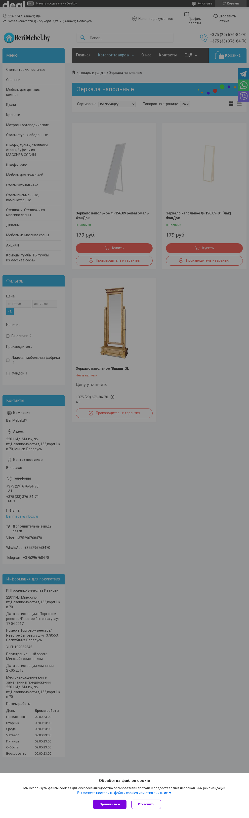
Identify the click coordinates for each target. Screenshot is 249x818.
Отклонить (146, 804)
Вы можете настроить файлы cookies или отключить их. (122, 793)
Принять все (109, 804)
